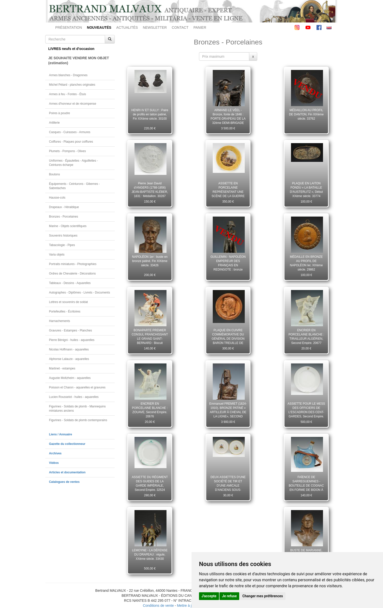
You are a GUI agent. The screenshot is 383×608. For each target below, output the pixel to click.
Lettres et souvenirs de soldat (68, 302)
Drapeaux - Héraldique (64, 207)
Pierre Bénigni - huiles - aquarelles (71, 340)
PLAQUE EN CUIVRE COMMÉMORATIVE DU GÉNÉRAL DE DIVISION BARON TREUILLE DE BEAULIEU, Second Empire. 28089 (228, 336)
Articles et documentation (67, 472)
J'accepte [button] (209, 596)
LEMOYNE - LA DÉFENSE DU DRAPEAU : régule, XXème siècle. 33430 (150, 555)
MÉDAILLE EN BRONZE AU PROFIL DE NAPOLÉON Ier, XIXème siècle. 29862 (306, 263)
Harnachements (59, 321)
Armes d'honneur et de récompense (72, 103)
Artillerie (54, 122)
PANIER (200, 27)
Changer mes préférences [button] (262, 596)
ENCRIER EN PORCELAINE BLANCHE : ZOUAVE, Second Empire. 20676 (150, 410)
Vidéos (54, 463)
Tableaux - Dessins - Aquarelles (70, 283)
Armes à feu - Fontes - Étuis (67, 94)
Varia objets (56, 254)
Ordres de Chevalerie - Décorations (72, 273)
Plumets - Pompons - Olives (67, 151)
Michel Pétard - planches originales (72, 84)
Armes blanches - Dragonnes (68, 75)
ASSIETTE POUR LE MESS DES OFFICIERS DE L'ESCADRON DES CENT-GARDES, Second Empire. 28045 (306, 410)
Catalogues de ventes (64, 482)
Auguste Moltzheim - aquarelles (70, 378)
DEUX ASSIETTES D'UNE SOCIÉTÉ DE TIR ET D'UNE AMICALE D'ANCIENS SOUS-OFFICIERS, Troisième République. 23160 (228, 483)
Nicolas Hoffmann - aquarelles (69, 349)
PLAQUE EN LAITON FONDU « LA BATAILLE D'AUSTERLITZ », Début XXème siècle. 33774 (306, 190)
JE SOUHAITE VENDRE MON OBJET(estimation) (78, 60)
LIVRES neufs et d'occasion (71, 49)
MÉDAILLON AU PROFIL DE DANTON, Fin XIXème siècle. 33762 (306, 114)
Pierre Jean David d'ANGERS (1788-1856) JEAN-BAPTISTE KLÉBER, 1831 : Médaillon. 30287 (150, 190)
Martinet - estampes (62, 368)
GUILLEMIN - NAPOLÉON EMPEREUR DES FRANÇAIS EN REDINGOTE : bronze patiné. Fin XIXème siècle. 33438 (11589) (228, 263)
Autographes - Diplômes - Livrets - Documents (79, 292)
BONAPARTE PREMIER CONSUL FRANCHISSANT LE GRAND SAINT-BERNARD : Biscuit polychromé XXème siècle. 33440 (150, 336)
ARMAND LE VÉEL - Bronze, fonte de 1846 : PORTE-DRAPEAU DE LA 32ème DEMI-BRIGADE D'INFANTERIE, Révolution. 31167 (228, 116)
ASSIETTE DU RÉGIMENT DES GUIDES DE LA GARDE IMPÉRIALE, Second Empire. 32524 (150, 483)
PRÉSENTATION (68, 27)
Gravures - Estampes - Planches (70, 330)
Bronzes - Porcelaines (63, 216)
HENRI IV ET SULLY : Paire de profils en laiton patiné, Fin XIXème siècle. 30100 (150, 114)
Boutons (54, 174)
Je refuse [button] (229, 596)
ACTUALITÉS (127, 27)
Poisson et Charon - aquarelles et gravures (77, 387)
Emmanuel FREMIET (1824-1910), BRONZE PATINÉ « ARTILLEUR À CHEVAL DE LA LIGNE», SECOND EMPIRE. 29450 (228, 410)
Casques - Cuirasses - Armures (69, 132)
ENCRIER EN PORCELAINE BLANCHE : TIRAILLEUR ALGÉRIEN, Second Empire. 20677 (306, 336)
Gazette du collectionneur (67, 444)
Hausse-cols (57, 197)
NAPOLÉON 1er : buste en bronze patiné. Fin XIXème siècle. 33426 (150, 261)
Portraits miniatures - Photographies (72, 264)
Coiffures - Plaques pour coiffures (71, 141)
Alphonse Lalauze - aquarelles (69, 359)
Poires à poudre (59, 113)
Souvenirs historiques (63, 235)
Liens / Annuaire (60, 434)
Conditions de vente (158, 606)
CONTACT (180, 27)
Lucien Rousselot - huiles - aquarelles (73, 397)
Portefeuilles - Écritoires (64, 311)
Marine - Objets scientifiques (67, 226)
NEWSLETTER (155, 27)
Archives (55, 453)
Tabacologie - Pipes (62, 245)
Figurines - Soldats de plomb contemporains (78, 420)
